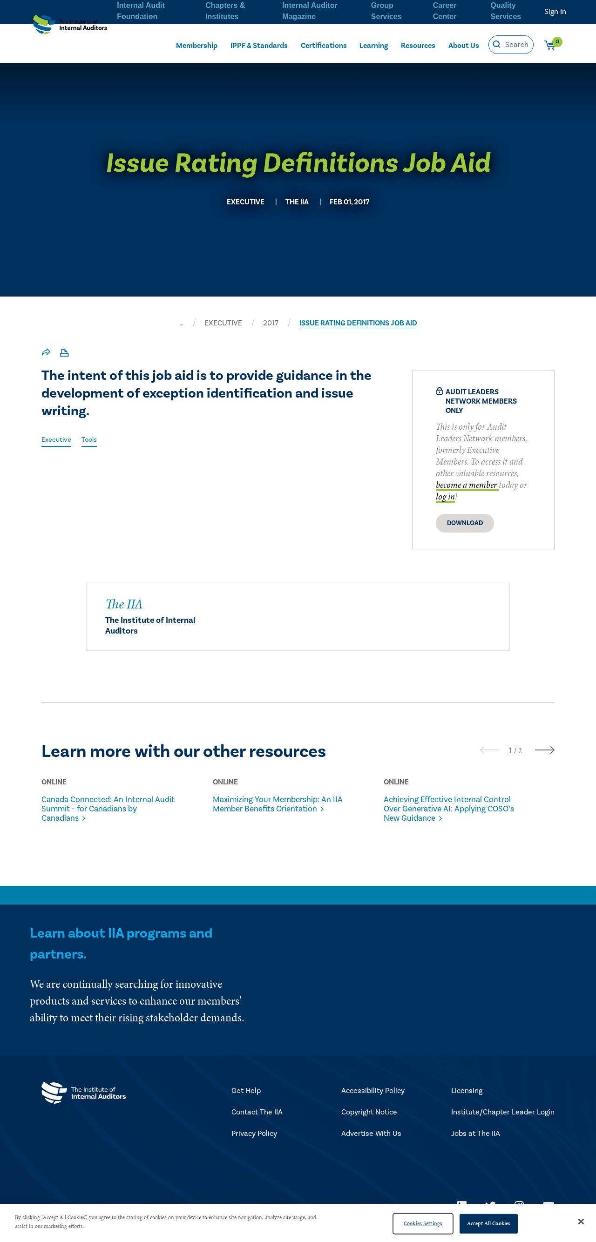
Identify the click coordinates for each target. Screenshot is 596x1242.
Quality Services (505, 9)
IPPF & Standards (259, 45)
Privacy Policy (254, 1143)
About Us (464, 45)
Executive (57, 439)
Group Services (386, 9)
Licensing (466, 1100)
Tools (93, 439)
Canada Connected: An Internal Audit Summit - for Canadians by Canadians (109, 809)
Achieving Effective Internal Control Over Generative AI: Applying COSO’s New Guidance (441, 814)
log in (445, 496)
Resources (419, 45)
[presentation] (490, 750)
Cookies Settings (423, 1223)
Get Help (246, 1100)
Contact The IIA (257, 1122)
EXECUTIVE (223, 323)
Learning (374, 45)
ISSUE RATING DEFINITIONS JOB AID (358, 323)
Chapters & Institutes (224, 9)
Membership (196, 45)
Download (465, 523)
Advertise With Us (371, 1143)
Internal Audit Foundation (140, 9)
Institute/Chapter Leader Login (503, 1122)
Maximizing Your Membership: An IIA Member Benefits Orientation (275, 809)
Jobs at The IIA (475, 1143)
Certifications (324, 45)
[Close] (581, 1221)
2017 (270, 323)
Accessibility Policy (373, 1100)
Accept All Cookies (488, 1223)
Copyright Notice (369, 1122)
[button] (510, 750)
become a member (467, 485)
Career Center (444, 9)
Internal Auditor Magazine (309, 9)
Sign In (555, 11)
